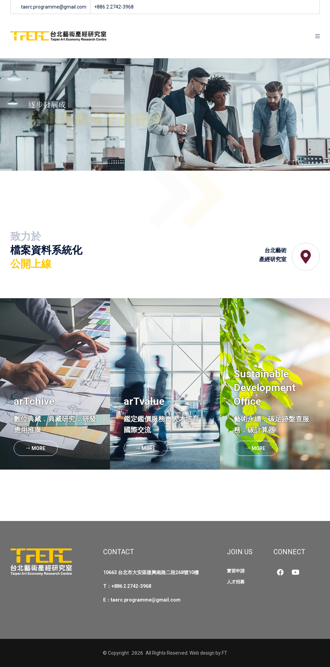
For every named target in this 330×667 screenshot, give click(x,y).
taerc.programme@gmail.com (146, 600)
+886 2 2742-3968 (131, 586)
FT (224, 653)
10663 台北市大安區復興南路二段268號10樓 (151, 572)
